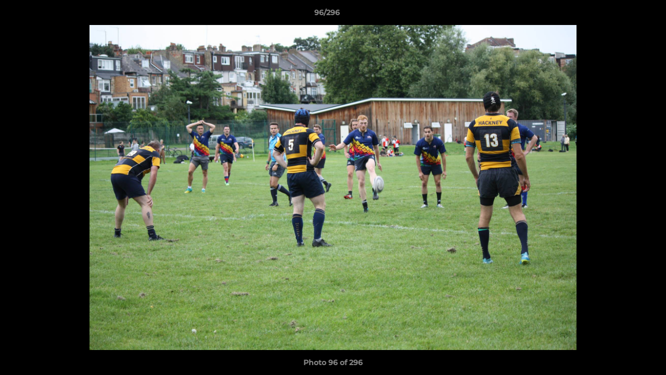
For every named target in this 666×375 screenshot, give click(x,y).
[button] (622, 15)
